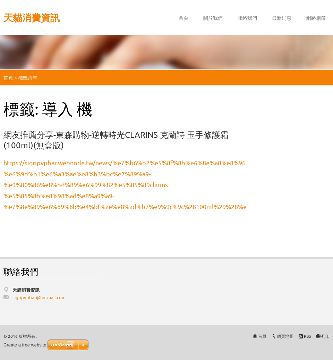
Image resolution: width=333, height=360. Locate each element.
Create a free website (24, 345)
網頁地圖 (285, 336)
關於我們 (213, 18)
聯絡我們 (247, 18)
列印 (325, 336)
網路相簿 (316, 18)
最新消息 (281, 18)
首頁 (183, 18)
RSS (307, 336)
